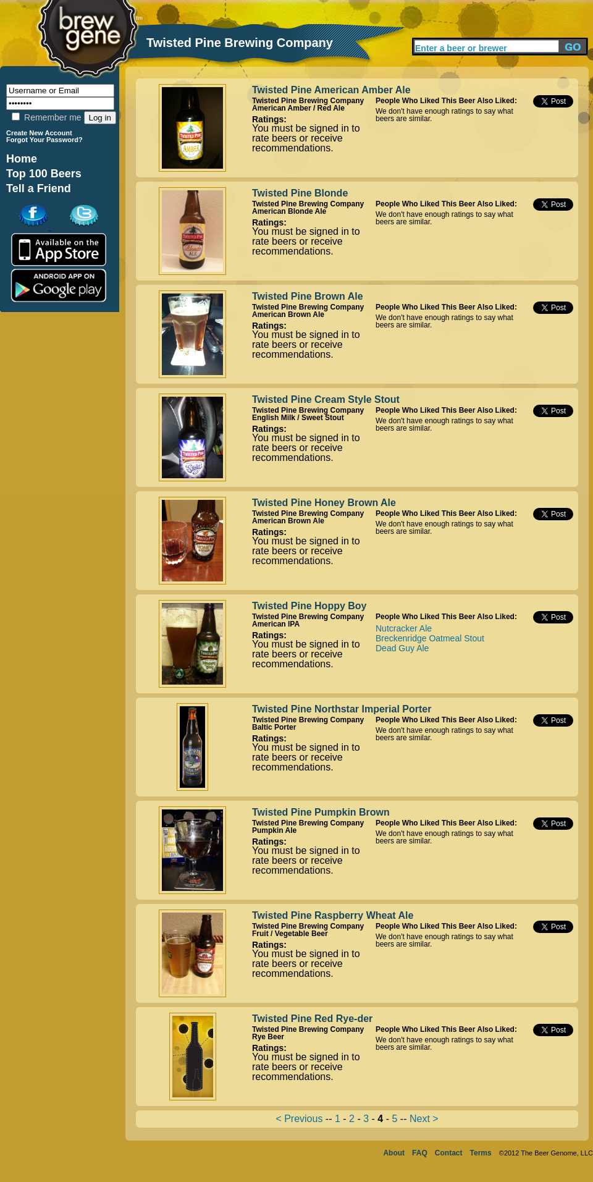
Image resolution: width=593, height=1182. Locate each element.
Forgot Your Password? (44, 139)
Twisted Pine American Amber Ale (331, 90)
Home (21, 159)
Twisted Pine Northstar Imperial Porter (341, 709)
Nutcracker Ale (404, 628)
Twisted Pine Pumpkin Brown (321, 812)
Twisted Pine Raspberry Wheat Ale (332, 915)
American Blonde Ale (289, 211)
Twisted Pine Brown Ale (307, 296)
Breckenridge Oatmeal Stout (430, 638)
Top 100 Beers (44, 173)
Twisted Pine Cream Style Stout (326, 399)
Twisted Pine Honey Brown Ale (324, 502)
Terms (481, 1153)
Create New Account (39, 133)
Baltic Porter (274, 727)
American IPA (276, 624)
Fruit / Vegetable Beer (290, 933)
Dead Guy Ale (402, 648)
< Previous (298, 1118)
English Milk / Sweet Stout (298, 417)
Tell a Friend (38, 188)
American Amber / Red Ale (298, 108)
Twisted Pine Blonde (300, 193)
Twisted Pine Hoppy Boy (309, 606)
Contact (449, 1153)
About (394, 1153)
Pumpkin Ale (274, 830)
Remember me (46, 117)
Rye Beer (268, 1036)
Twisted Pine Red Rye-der (312, 1018)
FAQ (419, 1153)
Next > (424, 1118)
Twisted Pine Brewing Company (308, 100)
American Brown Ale (288, 314)
